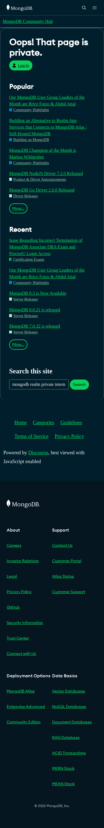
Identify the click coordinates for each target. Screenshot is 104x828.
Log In (20, 65)
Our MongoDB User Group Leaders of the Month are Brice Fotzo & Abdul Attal (47, 100)
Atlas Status (63, 576)
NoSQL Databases (69, 706)
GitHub (13, 607)
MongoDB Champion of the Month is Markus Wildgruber (42, 153)
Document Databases (72, 722)
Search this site (30, 371)
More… (18, 208)
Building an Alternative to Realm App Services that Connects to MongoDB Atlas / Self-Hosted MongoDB (48, 127)
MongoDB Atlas (21, 691)
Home (20, 422)
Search (79, 384)
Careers (14, 545)
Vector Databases (68, 691)
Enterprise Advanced (26, 706)
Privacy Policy (69, 436)
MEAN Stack (63, 783)
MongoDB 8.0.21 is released (34, 309)
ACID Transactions (69, 752)
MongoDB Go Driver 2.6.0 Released (42, 190)
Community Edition (23, 722)
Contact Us (62, 545)
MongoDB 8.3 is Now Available (37, 293)
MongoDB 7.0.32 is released (34, 326)
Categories (43, 422)
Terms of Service (31, 436)
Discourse (38, 452)
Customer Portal (66, 560)
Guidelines (71, 422)
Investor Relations (23, 560)
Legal (12, 576)
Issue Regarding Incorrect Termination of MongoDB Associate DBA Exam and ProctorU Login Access (45, 247)
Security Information (25, 622)
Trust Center (18, 638)
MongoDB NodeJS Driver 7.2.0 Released (46, 173)
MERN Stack (63, 768)
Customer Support (68, 591)
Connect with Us (21, 653)
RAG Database (66, 737)
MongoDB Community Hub (28, 21)
